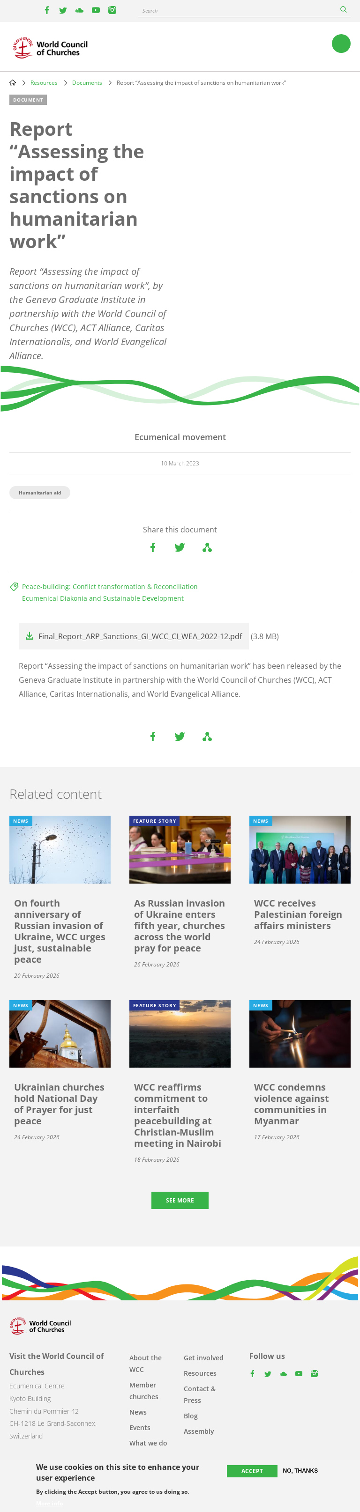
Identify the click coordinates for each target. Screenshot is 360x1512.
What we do (148, 1442)
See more (180, 1200)
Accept (252, 1472)
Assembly (199, 1431)
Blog (191, 1415)
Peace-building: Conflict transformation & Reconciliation (110, 586)
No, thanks (300, 1471)
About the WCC (145, 1363)
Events (139, 1427)
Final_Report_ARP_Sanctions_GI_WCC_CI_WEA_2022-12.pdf (140, 636)
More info (49, 1504)
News (138, 1412)
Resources (44, 83)
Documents (87, 83)
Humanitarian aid (40, 492)
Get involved (204, 1357)
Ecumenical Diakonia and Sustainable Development (103, 598)
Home (12, 82)
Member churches (143, 1390)
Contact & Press (200, 1394)
